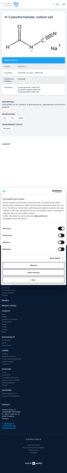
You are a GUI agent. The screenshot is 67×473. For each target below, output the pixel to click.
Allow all (33, 265)
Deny (33, 280)
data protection (40, 216)
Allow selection (33, 272)
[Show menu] (64, 4)
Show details (55, 258)
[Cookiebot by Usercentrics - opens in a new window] (54, 191)
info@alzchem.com (9, 428)
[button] (58, 4)
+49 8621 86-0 (8, 423)
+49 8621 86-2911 (9, 426)
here (9, 219)
